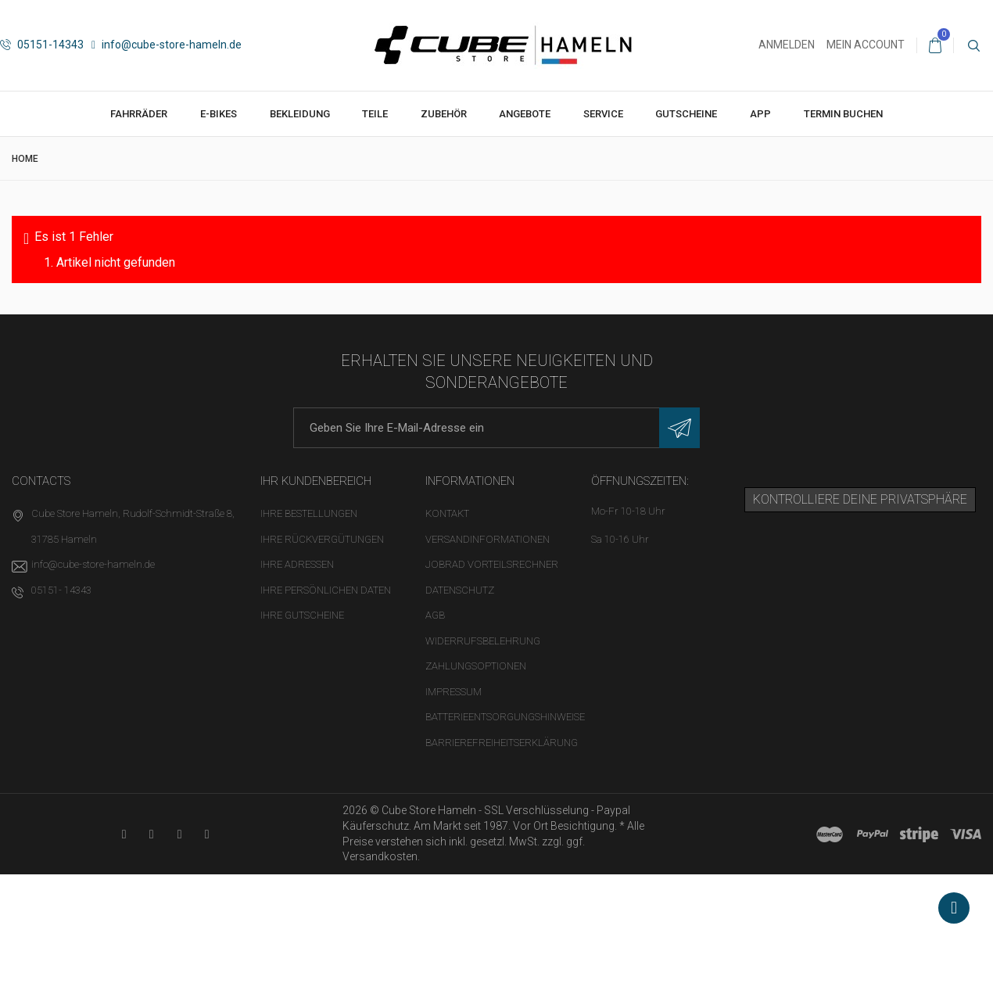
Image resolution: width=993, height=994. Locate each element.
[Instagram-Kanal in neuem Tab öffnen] (206, 834)
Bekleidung (300, 114)
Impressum (453, 692)
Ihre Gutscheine (302, 615)
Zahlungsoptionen (475, 666)
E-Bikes (218, 114)
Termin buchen (843, 114)
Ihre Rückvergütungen (322, 539)
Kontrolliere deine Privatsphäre (860, 499)
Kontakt (447, 513)
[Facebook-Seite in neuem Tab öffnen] (151, 834)
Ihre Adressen (297, 564)
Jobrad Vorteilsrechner (491, 564)
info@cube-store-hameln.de (166, 44)
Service (603, 114)
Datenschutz (459, 590)
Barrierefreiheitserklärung (501, 742)
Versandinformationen (487, 539)
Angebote (524, 114)
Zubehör (444, 114)
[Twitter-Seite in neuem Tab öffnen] (179, 834)
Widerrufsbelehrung (482, 641)
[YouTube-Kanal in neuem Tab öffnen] (124, 834)
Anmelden (786, 44)
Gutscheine (686, 114)
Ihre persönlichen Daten (325, 590)
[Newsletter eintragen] (679, 427)
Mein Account (865, 44)
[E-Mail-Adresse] (496, 427)
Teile (375, 114)
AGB (435, 615)
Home (25, 158)
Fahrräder (138, 114)
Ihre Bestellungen (308, 513)
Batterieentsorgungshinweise (505, 717)
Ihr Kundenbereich (315, 481)
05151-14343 (42, 44)
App (760, 114)
